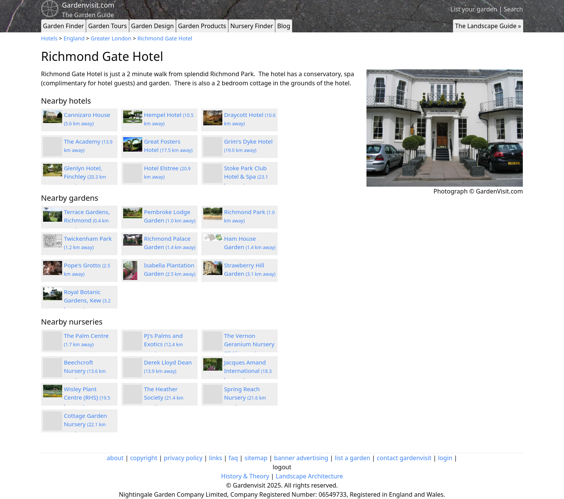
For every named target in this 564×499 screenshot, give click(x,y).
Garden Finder (63, 26)
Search (513, 9)
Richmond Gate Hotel (164, 38)
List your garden (473, 9)
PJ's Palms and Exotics (163, 344)
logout (282, 467)
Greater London (111, 38)
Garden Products (202, 26)
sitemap (255, 458)
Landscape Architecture (309, 476)
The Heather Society (163, 397)
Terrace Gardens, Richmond (87, 220)
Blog (283, 26)
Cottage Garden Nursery (85, 424)
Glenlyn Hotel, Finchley (85, 176)
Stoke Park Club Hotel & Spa (246, 176)
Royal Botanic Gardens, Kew (87, 300)
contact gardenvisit (404, 458)
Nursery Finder (251, 26)
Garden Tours (107, 26)
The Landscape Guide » (488, 26)
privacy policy (183, 458)
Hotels (49, 38)
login (445, 458)
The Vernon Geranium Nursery (249, 344)
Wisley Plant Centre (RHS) (87, 397)
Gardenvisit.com (88, 5)
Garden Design (152, 26)
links (215, 458)
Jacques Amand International (248, 371)
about (115, 458)
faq (233, 458)
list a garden (352, 458)
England (74, 38)
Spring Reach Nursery (245, 397)
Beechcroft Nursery (85, 371)
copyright (143, 458)
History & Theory (245, 476)
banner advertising (301, 458)
